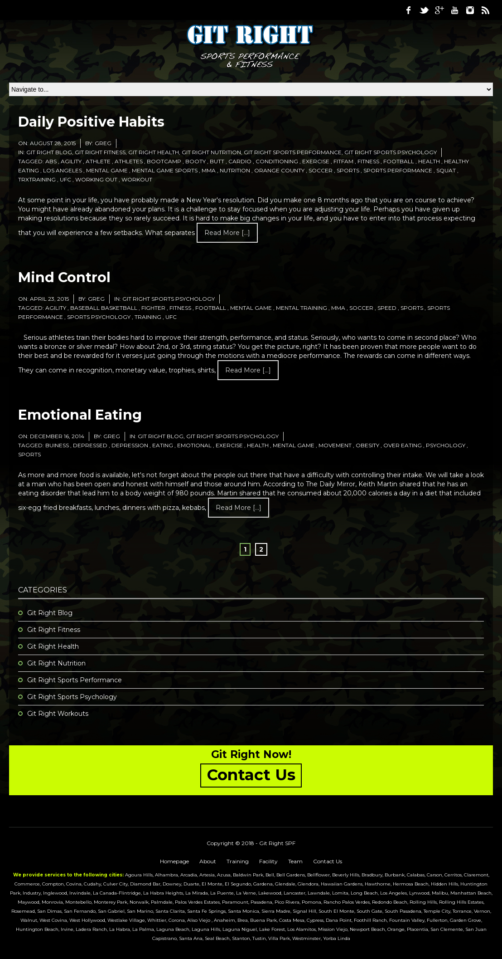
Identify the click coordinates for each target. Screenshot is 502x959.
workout (136, 179)
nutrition (235, 170)
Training (238, 861)
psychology (445, 445)
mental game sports (165, 170)
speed (386, 307)
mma (209, 170)
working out (96, 179)
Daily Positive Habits (91, 121)
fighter (153, 307)
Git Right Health (153, 152)
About (207, 861)
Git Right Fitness (100, 152)
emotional (194, 445)
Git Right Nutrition (211, 152)
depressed (90, 445)
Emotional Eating (80, 414)
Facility (268, 861)
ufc (65, 179)
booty (195, 161)
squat (446, 170)
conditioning (277, 161)
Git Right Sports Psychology (390, 152)
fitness (368, 161)
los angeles (62, 170)
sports (348, 170)
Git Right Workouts (57, 713)
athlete (98, 161)
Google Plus (439, 10)
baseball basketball (103, 307)
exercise (315, 161)
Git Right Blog (49, 152)
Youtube (454, 10)
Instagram (470, 10)
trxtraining (37, 179)
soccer (321, 170)
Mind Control (64, 277)
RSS (485, 10)
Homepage (174, 861)
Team (295, 861)
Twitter (423, 10)
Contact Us (327, 861)
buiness (57, 445)
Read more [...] (227, 233)
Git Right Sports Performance (293, 152)
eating (162, 445)
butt (217, 161)
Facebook (408, 10)
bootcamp (164, 161)
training (148, 316)
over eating (402, 445)
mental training (301, 307)
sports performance (397, 170)
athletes (129, 161)
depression (129, 445)
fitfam (343, 161)
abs (51, 161)
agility (71, 161)
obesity (367, 445)
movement (335, 445)
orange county (279, 170)
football (398, 161)
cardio (239, 161)
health (429, 161)
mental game (107, 170)
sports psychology (98, 316)
